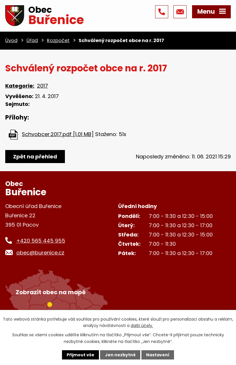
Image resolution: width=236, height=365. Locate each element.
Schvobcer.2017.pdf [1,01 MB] (58, 134)
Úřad (32, 40)
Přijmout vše (80, 355)
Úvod (11, 40)
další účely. (142, 325)
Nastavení (157, 355)
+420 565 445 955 (40, 240)
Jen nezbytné (120, 355)
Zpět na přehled (35, 156)
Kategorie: (19, 85)
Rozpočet (58, 40)
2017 (42, 85)
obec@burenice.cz (40, 252)
